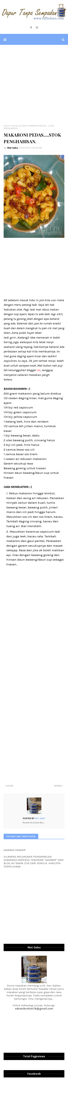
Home (7, 125)
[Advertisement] (34, 84)
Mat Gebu (12, 147)
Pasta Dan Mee (19, 125)
